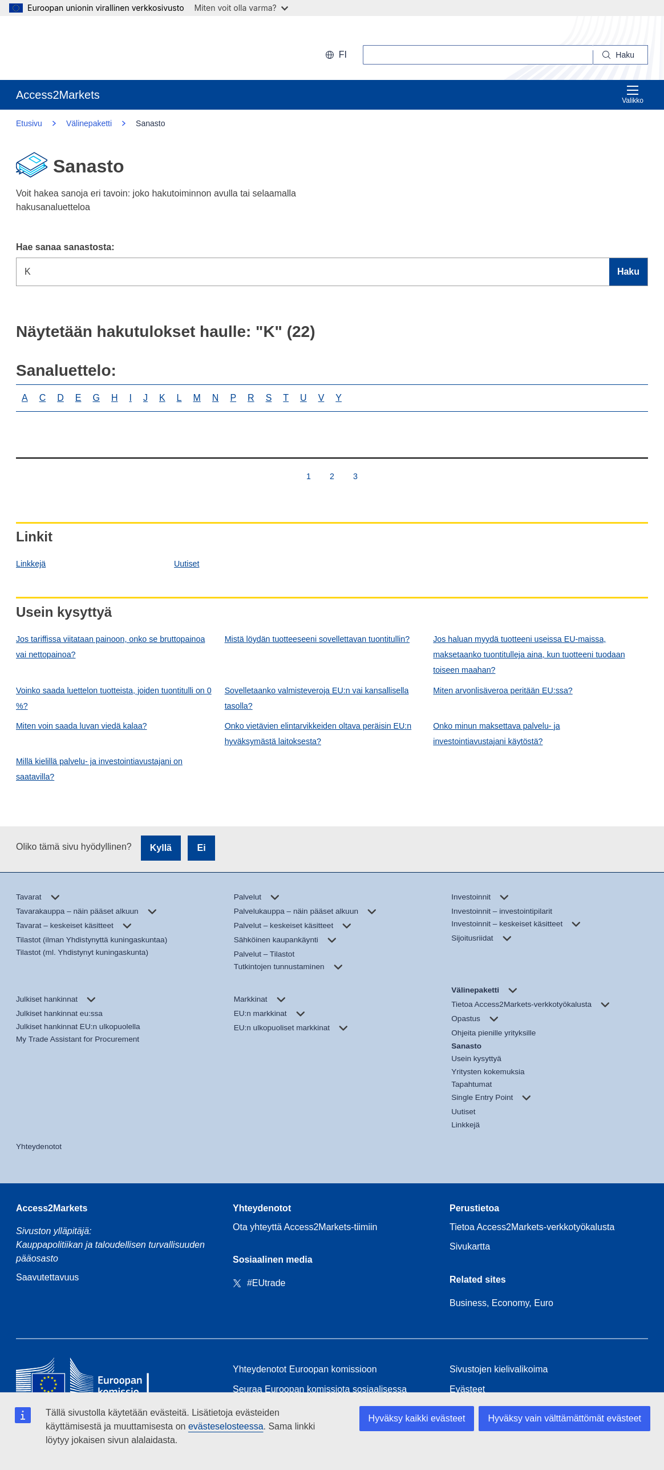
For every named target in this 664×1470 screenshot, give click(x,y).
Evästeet (467, 1389)
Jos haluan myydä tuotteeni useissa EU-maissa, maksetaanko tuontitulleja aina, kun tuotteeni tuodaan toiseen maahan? (529, 654)
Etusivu (29, 123)
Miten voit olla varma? (241, 8)
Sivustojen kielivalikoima (499, 1369)
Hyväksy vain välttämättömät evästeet (564, 1418)
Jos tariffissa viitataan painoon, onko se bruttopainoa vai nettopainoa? (110, 646)
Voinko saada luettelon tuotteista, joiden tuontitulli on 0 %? (114, 698)
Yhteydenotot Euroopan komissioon (305, 1369)
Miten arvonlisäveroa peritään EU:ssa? (502, 690)
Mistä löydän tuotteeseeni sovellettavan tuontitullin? (317, 639)
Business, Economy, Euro (501, 1303)
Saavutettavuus (47, 1277)
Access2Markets (51, 1208)
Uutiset (186, 563)
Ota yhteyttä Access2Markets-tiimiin (305, 1227)
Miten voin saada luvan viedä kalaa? (81, 725)
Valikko (632, 95)
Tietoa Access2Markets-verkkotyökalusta (532, 1227)
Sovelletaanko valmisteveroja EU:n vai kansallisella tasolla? (317, 698)
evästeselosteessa (226, 1426)
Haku (628, 271)
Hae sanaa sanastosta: (65, 247)
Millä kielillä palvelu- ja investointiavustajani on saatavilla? (99, 769)
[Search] (620, 55)
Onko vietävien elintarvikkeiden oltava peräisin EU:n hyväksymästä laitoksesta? (318, 733)
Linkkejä (31, 563)
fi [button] (336, 54)
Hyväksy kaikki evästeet (417, 1418)
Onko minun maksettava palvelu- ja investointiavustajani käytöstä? (496, 733)
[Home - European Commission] (98, 1379)
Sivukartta (470, 1246)
